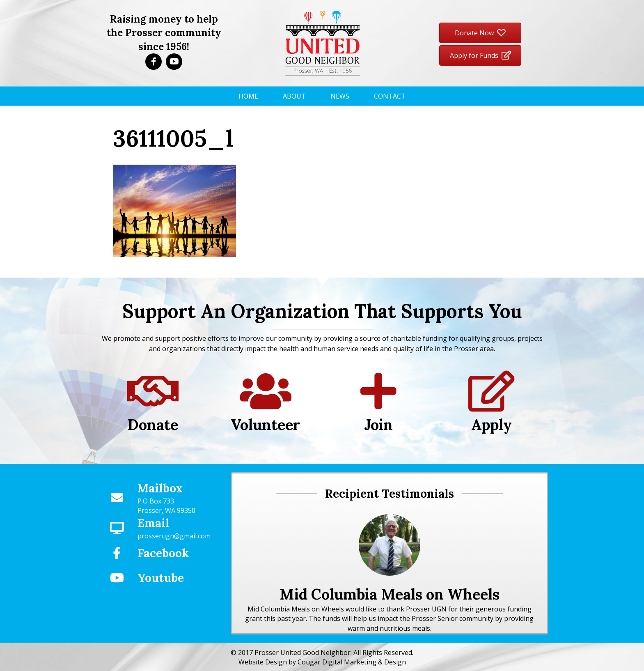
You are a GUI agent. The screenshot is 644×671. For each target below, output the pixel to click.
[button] (153, 61)
